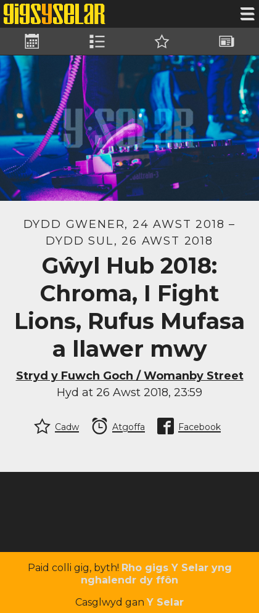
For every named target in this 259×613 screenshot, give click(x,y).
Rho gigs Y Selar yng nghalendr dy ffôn (156, 574)
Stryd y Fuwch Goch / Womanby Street (130, 376)
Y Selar (165, 602)
